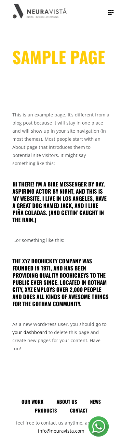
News (95, 401)
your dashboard (29, 332)
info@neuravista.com (61, 431)
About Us (67, 401)
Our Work (32, 401)
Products (46, 410)
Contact (79, 410)
